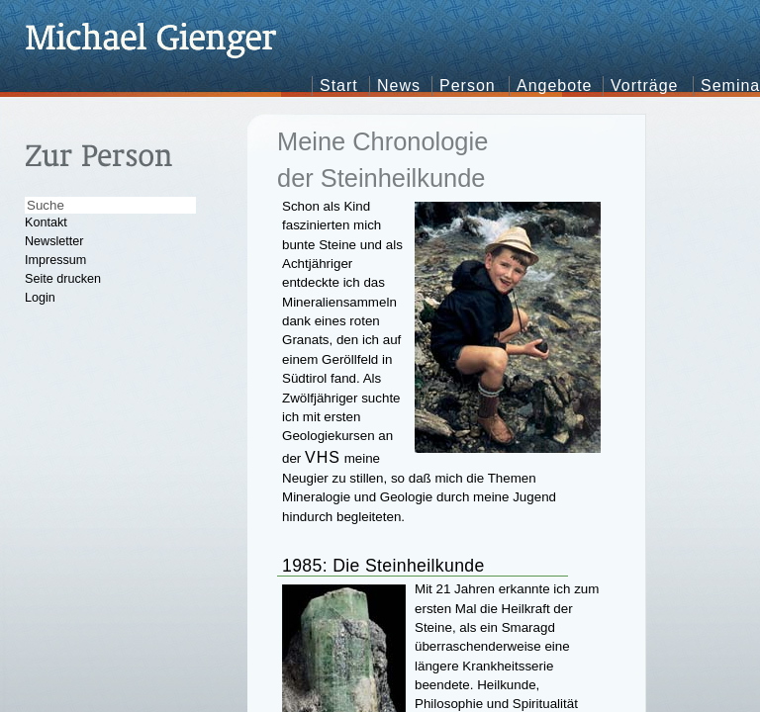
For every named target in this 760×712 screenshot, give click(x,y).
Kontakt (46, 222)
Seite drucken (63, 279)
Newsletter (54, 241)
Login (40, 298)
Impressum (55, 260)
